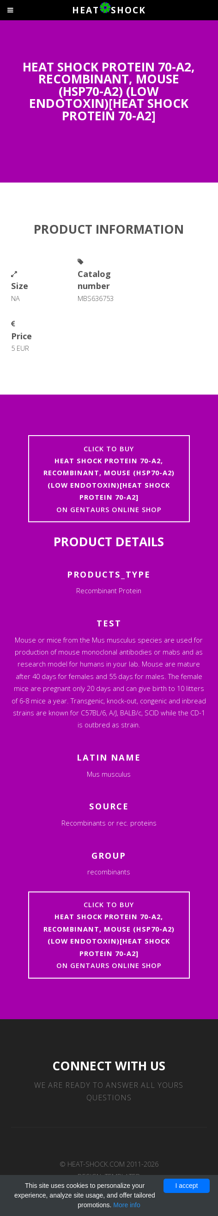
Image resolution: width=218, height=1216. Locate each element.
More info (126, 1205)
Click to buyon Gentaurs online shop (109, 479)
